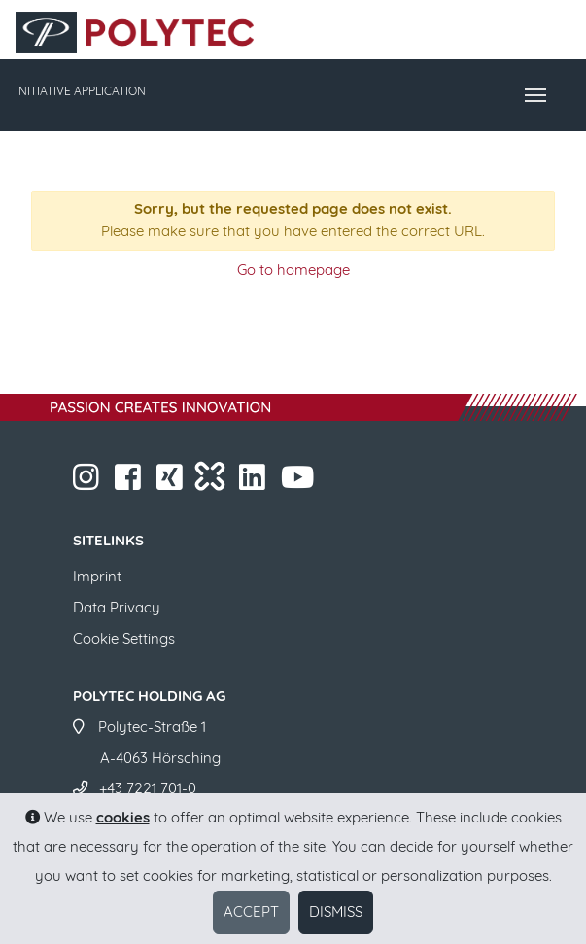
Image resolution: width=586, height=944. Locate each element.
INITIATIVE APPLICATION (81, 91)
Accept (251, 911)
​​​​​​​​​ (171, 482)
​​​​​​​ (88, 482)
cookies (123, 817)
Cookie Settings (124, 638)
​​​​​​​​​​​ (254, 482)
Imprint (97, 576)
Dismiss (335, 911)
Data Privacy (116, 607)
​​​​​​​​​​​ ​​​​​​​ (299, 482)
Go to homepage (293, 270)
